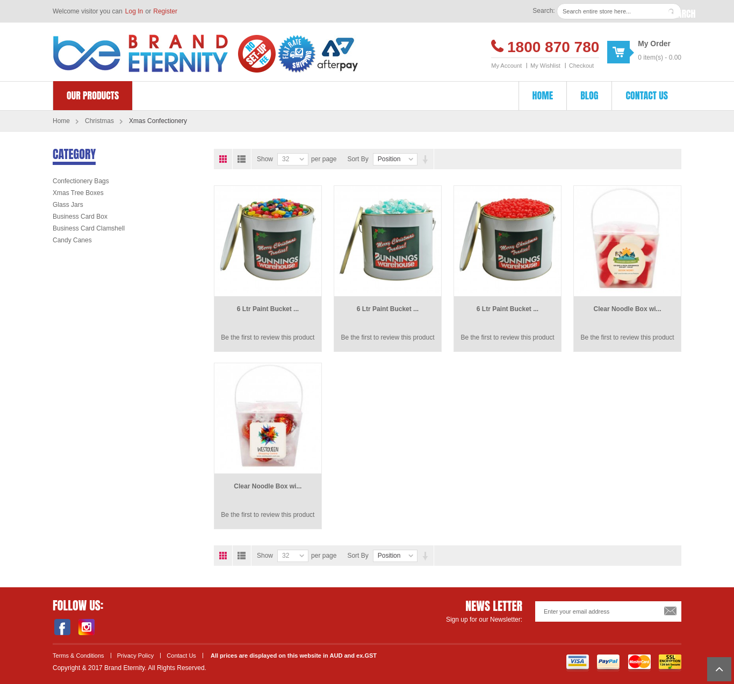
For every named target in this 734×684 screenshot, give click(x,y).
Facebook (62, 627)
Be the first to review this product (267, 337)
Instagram (86, 627)
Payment (608, 663)
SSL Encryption (670, 663)
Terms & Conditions (78, 655)
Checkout (581, 65)
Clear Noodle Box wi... (627, 309)
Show (265, 159)
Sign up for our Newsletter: (484, 619)
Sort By (357, 159)
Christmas (99, 121)
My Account (506, 65)
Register (165, 11)
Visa (577, 663)
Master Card (639, 663)
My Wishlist (545, 65)
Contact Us (181, 655)
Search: (543, 11)
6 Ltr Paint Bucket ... (268, 309)
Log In (134, 11)
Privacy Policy (135, 655)
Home (61, 121)
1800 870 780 (553, 47)
